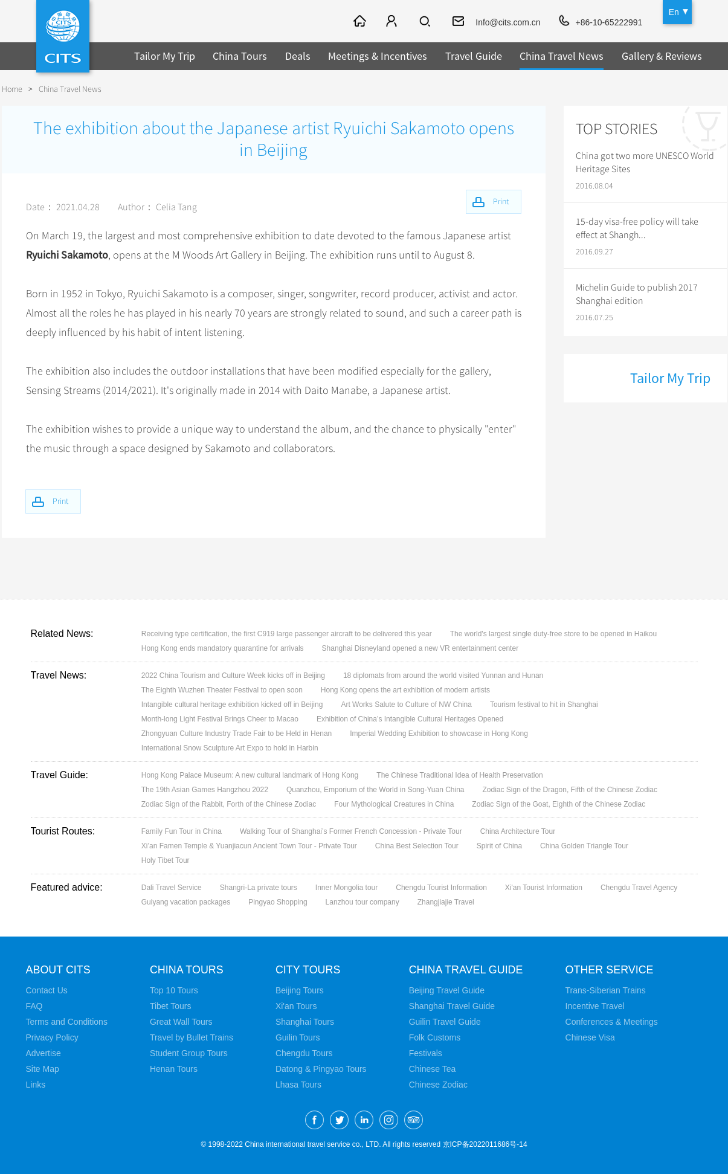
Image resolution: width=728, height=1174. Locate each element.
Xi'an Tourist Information (543, 887)
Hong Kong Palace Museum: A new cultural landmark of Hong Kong (250, 775)
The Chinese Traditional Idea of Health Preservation (459, 775)
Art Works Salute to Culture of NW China (406, 704)
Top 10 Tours (174, 990)
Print (61, 501)
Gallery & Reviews (662, 56)
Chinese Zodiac (438, 1084)
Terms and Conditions (67, 1022)
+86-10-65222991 (608, 22)
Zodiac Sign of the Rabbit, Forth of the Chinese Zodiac (229, 804)
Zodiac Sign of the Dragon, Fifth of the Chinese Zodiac (570, 789)
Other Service (609, 970)
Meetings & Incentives (377, 56)
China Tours (240, 56)
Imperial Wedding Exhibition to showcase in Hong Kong (439, 733)
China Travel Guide (466, 970)
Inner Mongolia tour (346, 887)
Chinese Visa (590, 1037)
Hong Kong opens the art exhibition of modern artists (405, 690)
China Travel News (562, 56)
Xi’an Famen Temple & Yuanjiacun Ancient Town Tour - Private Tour (249, 846)
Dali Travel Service (171, 887)
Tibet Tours (170, 1006)
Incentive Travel (595, 1006)
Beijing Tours (299, 990)
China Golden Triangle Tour (584, 846)
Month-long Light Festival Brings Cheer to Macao (219, 719)
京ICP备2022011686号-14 (485, 1144)
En (674, 12)
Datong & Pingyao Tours (321, 1069)
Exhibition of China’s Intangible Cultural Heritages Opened (410, 719)
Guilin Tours (297, 1037)
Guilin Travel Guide (445, 1022)
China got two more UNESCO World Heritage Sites (645, 162)
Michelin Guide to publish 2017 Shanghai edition (637, 294)
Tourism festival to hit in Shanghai (544, 704)
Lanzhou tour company (362, 902)
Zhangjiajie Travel (445, 902)
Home (12, 89)
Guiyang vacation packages (185, 902)
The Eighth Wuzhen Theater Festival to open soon (222, 690)
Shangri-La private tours (258, 887)
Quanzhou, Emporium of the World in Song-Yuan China (375, 789)
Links (36, 1084)
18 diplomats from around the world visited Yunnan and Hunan (443, 675)
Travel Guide (473, 56)
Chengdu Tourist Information (441, 887)
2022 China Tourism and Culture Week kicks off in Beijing (233, 675)
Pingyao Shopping (277, 902)
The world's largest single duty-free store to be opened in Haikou (553, 634)
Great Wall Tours (181, 1022)
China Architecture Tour (518, 831)
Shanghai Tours (304, 1022)
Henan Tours (174, 1069)
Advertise (43, 1053)
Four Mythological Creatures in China (394, 804)
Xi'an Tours (296, 1006)
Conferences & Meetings (611, 1022)
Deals (298, 56)
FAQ (34, 1006)
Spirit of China (499, 846)
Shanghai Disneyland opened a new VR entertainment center (420, 648)
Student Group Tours (189, 1053)
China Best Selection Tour (417, 846)
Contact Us (47, 990)
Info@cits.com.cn (508, 22)
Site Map (42, 1069)
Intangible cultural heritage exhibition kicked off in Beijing (232, 704)
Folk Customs (435, 1037)
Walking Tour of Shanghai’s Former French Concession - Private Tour (351, 831)
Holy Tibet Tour (165, 860)
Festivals (425, 1053)
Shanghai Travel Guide (452, 1006)
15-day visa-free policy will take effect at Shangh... (637, 228)
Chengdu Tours (304, 1053)
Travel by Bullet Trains (191, 1037)
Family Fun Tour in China (181, 831)
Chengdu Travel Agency (639, 887)
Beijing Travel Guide (447, 990)
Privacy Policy (52, 1037)
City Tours (308, 970)
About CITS (58, 970)
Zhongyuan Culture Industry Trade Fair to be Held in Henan (236, 733)
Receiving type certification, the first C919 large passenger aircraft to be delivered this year (286, 634)
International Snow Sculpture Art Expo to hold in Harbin (229, 748)
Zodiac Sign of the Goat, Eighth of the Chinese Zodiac (558, 804)
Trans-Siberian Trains (605, 990)
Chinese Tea (432, 1069)
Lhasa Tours (298, 1084)
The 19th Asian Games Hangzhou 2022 (204, 789)
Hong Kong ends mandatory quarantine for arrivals (222, 648)
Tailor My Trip (164, 56)
